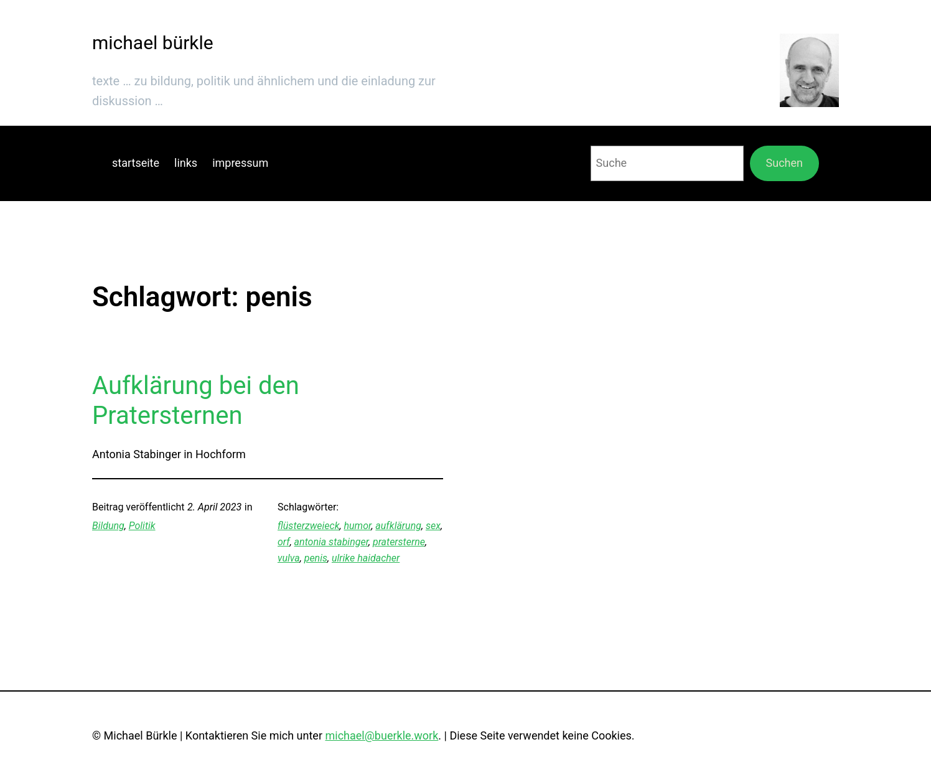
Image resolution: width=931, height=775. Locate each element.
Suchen (784, 162)
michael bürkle (152, 43)
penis (315, 558)
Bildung (108, 526)
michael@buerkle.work (381, 735)
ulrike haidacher (366, 558)
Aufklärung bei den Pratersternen (195, 400)
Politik (142, 526)
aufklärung (398, 526)
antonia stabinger (331, 542)
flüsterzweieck (309, 526)
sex (433, 526)
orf (284, 542)
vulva (289, 558)
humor (358, 526)
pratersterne (399, 542)
